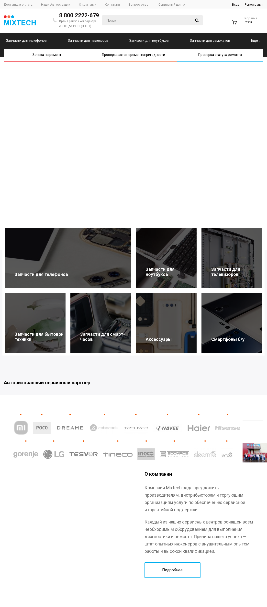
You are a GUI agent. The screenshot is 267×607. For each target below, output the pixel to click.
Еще (256, 40)
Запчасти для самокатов (210, 40)
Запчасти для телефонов (26, 40)
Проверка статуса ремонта (220, 55)
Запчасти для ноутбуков (149, 40)
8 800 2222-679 (79, 15)
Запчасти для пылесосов (88, 40)
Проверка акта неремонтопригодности (133, 55)
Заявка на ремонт (47, 55)
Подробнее (172, 570)
